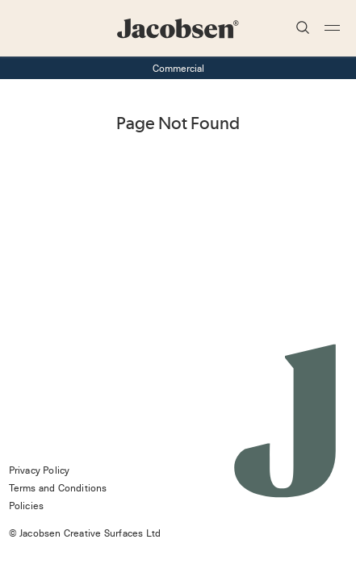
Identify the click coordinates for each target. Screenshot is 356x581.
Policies (26, 505)
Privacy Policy (39, 469)
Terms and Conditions (58, 487)
